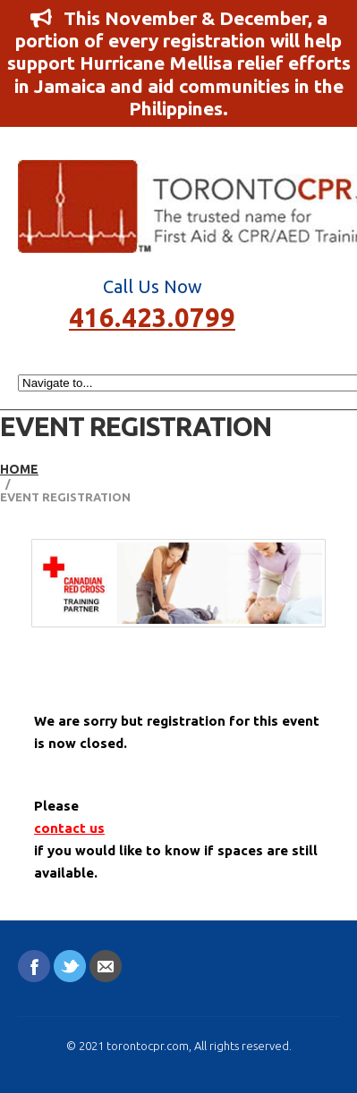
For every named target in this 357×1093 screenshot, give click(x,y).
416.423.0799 (152, 316)
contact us (69, 828)
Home (19, 469)
